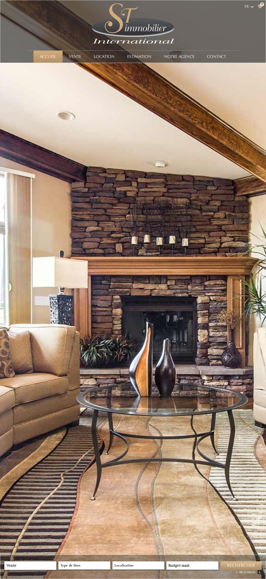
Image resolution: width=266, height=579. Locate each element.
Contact (216, 56)
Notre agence (179, 56)
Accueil (48, 56)
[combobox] (30, 566)
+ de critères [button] (249, 572)
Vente (75, 56)
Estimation (139, 56)
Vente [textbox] (11, 566)
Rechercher (241, 565)
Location (104, 56)
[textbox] (84, 565)
